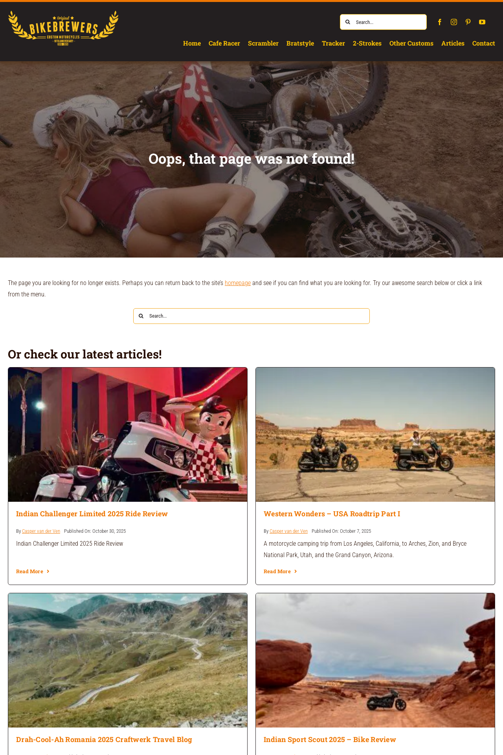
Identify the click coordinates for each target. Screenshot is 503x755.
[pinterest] (468, 22)
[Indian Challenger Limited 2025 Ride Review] (127, 373)
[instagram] (454, 22)
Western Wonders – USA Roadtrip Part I (332, 513)
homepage (238, 283)
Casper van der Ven (41, 531)
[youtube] (482, 22)
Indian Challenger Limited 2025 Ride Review (92, 513)
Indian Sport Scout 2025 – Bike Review (330, 739)
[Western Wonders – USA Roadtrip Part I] (375, 373)
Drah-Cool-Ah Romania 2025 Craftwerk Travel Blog (104, 739)
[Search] (348, 22)
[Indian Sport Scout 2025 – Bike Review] (375, 598)
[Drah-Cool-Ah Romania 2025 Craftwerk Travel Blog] (127, 598)
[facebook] (440, 22)
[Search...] (383, 22)
